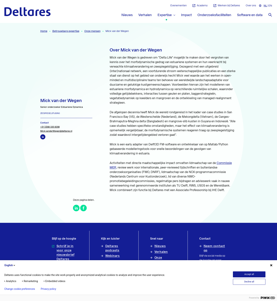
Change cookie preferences (19, 288)
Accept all (249, 274)
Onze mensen (92, 31)
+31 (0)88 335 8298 (50, 127)
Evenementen (178, 5)
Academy (200, 5)
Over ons (251, 5)
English (10, 265)
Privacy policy (48, 288)
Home (43, 31)
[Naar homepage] (27, 11)
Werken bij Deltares (226, 5)
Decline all (249, 281)
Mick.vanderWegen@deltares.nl (56, 131)
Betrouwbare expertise (65, 31)
